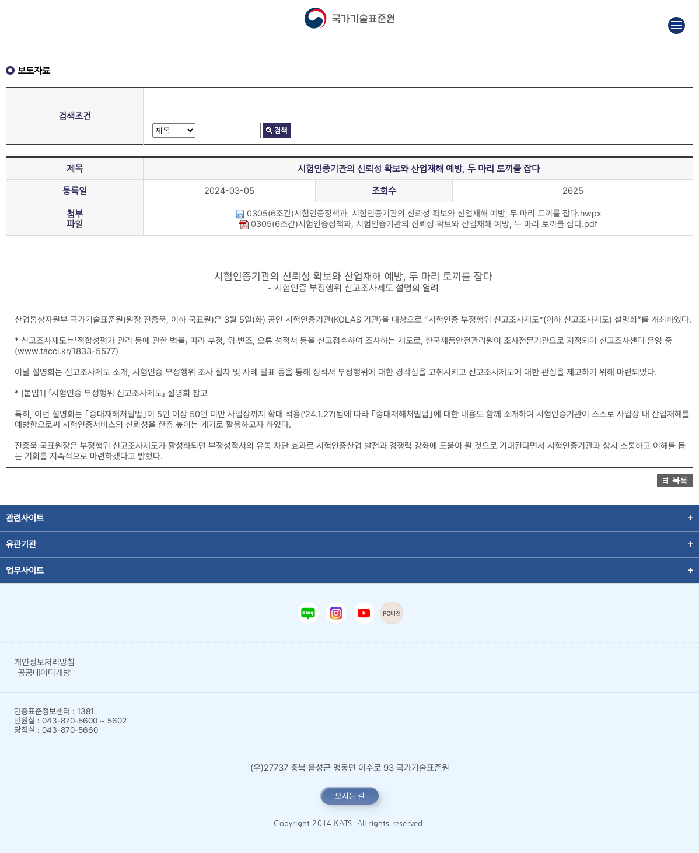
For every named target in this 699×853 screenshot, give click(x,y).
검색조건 (74, 116)
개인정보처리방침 (44, 662)
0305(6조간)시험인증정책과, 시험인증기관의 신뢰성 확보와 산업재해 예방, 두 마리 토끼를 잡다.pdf (418, 224)
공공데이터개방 (44, 672)
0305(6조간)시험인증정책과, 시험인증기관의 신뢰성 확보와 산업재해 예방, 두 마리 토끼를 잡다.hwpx (418, 213)
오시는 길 (350, 795)
